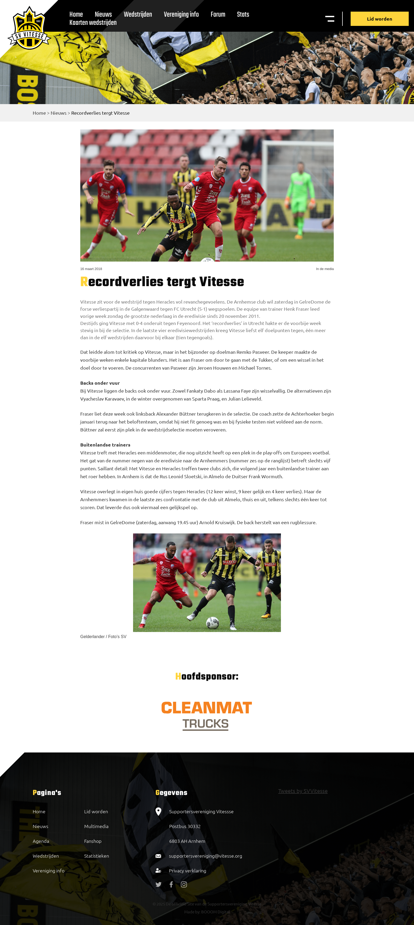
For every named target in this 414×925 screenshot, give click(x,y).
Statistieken (96, 856)
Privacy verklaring (187, 870)
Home (39, 112)
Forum (218, 14)
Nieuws (59, 112)
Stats (243, 14)
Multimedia (96, 826)
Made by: (192, 911)
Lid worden (379, 19)
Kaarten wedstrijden (93, 23)
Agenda (41, 841)
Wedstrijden (138, 14)
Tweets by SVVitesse (303, 790)
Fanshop (93, 841)
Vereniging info (181, 14)
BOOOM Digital (215, 911)
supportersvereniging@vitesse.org (205, 856)
